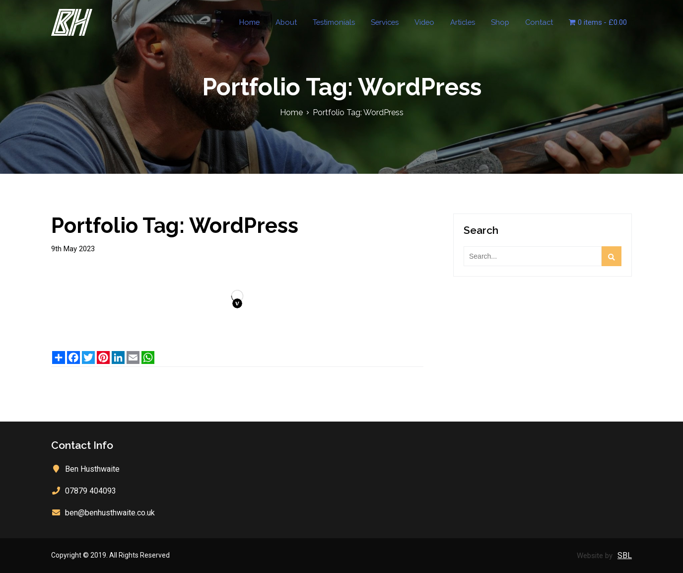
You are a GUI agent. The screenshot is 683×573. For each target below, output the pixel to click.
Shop (506, 22)
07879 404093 (90, 491)
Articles (470, 22)
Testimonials (345, 22)
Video (433, 22)
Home (264, 22)
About (299, 22)
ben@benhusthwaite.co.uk (110, 512)
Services (394, 22)
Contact (543, 22)
